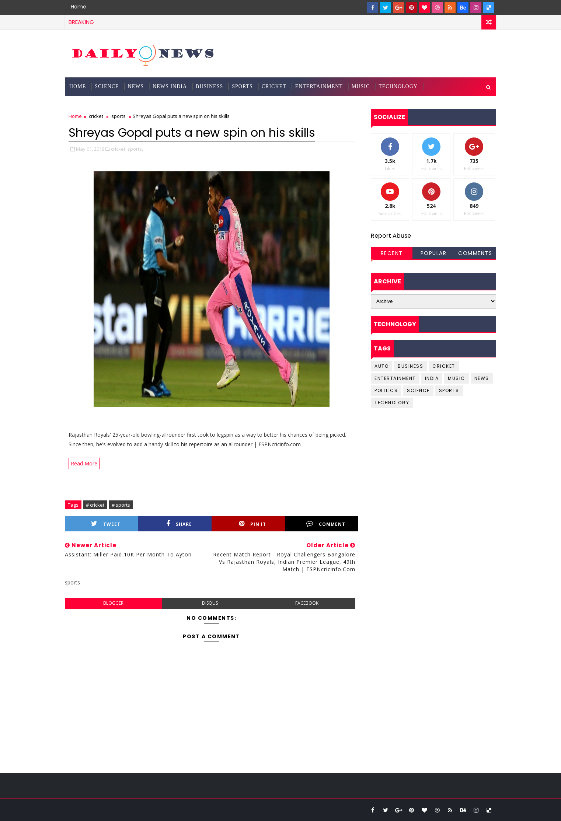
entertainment (395, 378)
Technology (398, 86)
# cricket (95, 505)
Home (78, 6)
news (481, 378)
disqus (210, 603)
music (456, 378)
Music (361, 86)
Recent (392, 253)
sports (118, 116)
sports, (135, 149)
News (136, 86)
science (107, 86)
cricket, (118, 149)
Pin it (252, 523)
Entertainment (319, 86)
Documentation (93, 105)
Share (179, 523)
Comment (325, 523)
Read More (84, 463)
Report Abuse (391, 235)
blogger (113, 603)
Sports (242, 86)
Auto (381, 366)
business (410, 366)
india (432, 378)
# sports (121, 505)
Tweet (106, 523)
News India (170, 86)
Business (209, 86)
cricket (96, 116)
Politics (386, 390)
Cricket (274, 86)
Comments (475, 253)
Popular (434, 253)
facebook (306, 603)
